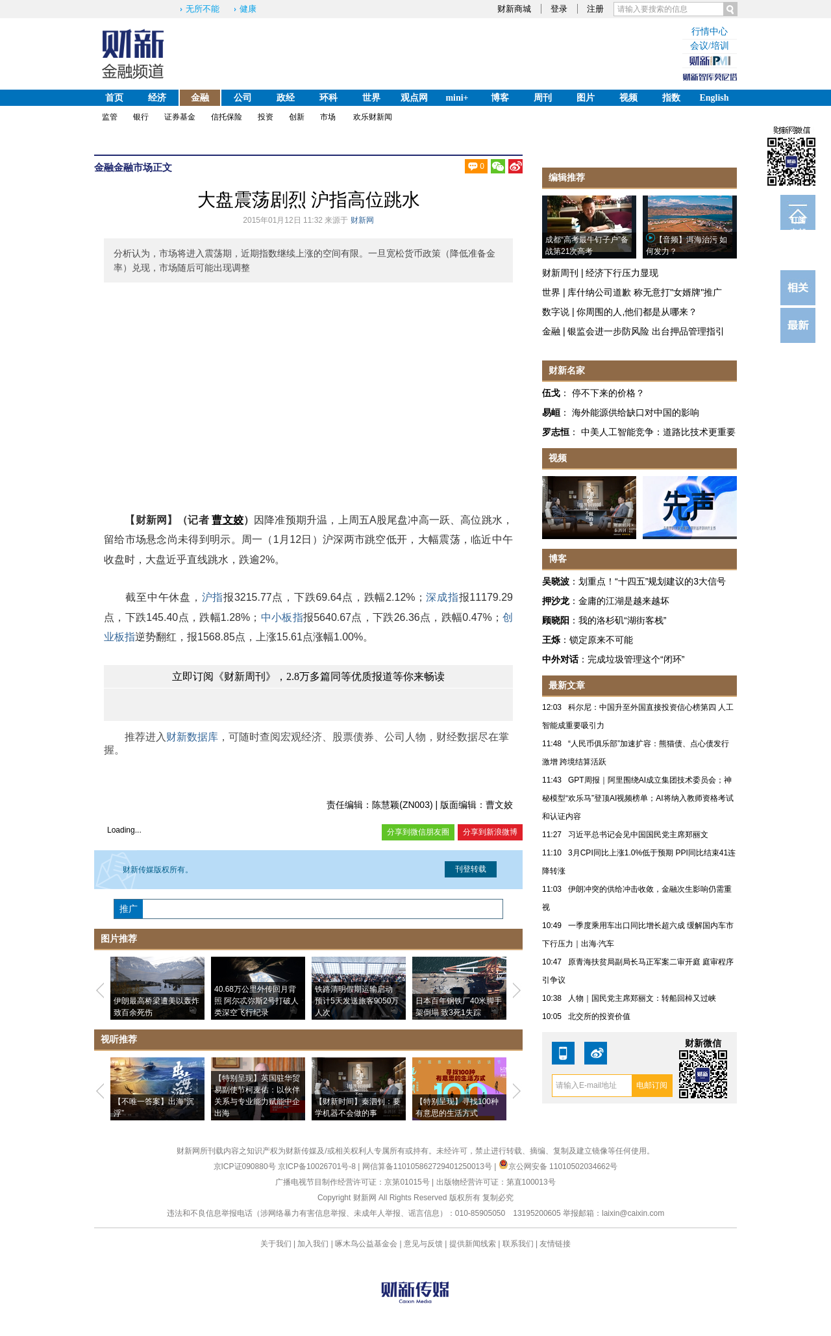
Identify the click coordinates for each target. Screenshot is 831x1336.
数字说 (555, 312)
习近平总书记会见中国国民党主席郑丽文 (638, 834)
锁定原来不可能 (601, 640)
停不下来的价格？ (608, 393)
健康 (248, 9)
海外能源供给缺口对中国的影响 (635, 412)
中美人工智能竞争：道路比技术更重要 (658, 432)
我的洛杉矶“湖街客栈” (622, 620)
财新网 (362, 220)
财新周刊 (560, 273)
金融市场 (133, 167)
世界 (371, 98)
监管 (110, 116)
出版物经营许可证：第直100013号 (496, 1182)
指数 (671, 98)
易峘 (551, 412)
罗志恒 (555, 432)
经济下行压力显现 (622, 273)
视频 (628, 98)
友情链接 (555, 1243)
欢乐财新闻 (372, 116)
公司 (243, 98)
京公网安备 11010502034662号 (558, 1166)
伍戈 (551, 393)
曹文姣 (227, 519)
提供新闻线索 (472, 1243)
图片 (586, 98)
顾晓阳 (555, 620)
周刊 (543, 98)
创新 (296, 116)
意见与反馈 (423, 1243)
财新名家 (567, 370)
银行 (141, 116)
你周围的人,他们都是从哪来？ (637, 312)
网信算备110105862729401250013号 (428, 1166)
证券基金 (179, 116)
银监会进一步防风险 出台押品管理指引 (646, 331)
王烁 (551, 640)
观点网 (414, 98)
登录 (559, 9)
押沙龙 (555, 601)
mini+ (456, 98)
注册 (595, 9)
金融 (200, 98)
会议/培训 (709, 46)
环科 (328, 98)
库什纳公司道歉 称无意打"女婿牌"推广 (644, 292)
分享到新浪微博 (490, 832)
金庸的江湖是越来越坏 (623, 601)
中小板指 (281, 617)
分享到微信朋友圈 (418, 832)
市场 (328, 116)
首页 (114, 98)
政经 (286, 98)
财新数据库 (192, 736)
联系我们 (518, 1243)
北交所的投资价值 (599, 1016)
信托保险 (226, 116)
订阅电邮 (798, 223)
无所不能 (202, 9)
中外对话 (560, 659)
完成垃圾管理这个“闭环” (636, 659)
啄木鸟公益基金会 (367, 1243)
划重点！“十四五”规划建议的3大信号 (652, 581)
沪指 (212, 597)
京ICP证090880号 (245, 1166)
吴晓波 (555, 581)
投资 (265, 116)
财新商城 (514, 9)
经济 (157, 98)
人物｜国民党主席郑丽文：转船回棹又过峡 (642, 998)
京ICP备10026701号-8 (318, 1166)
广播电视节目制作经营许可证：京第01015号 (352, 1182)
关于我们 (275, 1243)
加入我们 (313, 1243)
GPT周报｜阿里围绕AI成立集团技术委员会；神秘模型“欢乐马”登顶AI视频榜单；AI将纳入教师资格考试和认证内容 (638, 798)
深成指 (442, 597)
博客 (500, 98)
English (713, 98)
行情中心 (709, 31)
